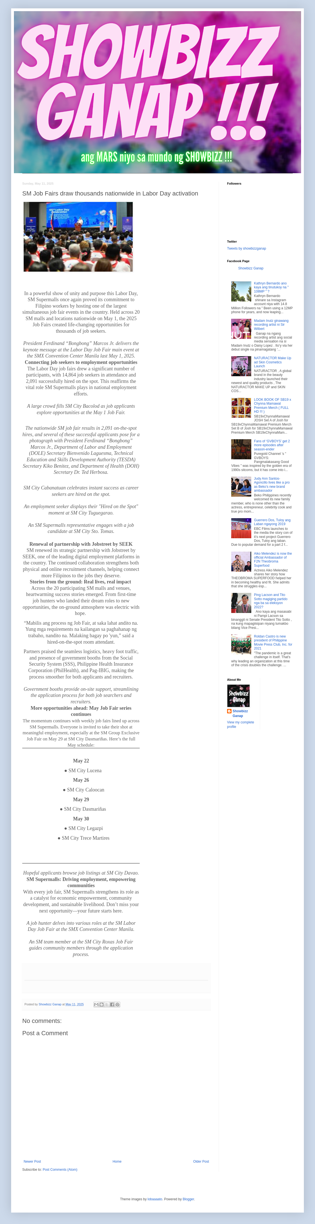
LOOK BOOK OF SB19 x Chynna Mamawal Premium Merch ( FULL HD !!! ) (272, 406)
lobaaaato (154, 1199)
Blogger (188, 1199)
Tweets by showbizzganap (246, 248)
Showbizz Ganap (251, 268)
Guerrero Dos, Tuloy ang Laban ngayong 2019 (272, 522)
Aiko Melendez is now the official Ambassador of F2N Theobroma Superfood (273, 560)
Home (117, 1161)
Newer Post (32, 1161)
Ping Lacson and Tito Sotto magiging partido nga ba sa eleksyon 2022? (270, 601)
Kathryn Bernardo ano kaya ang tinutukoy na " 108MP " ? (271, 287)
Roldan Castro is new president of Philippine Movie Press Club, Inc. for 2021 (273, 642)
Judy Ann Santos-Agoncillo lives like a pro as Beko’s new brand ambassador (272, 485)
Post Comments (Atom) (60, 1170)
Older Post (201, 1161)
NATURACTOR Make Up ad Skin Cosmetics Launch (272, 362)
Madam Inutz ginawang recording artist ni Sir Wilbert (271, 325)
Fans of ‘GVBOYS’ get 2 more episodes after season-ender (272, 445)
